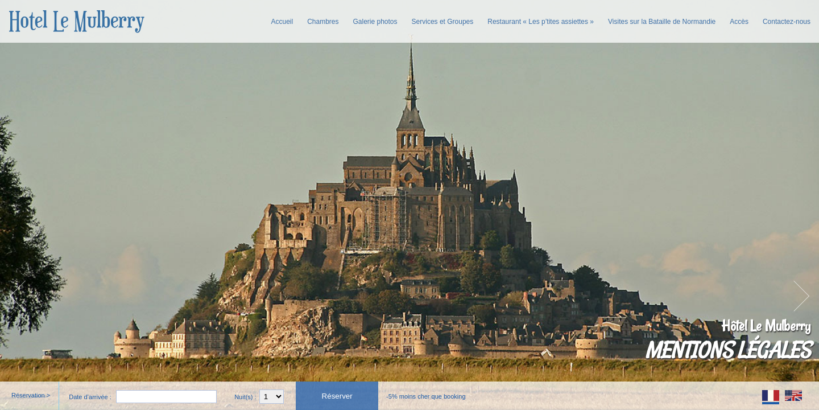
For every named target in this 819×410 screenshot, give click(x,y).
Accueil (282, 22)
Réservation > (30, 395)
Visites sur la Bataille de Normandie (661, 22)
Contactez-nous (786, 22)
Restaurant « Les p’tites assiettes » (540, 22)
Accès (739, 22)
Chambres (322, 22)
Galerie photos (375, 22)
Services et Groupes (443, 22)
